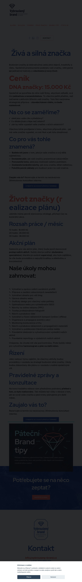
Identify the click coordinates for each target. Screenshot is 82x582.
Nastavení (53, 577)
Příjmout (28, 577)
